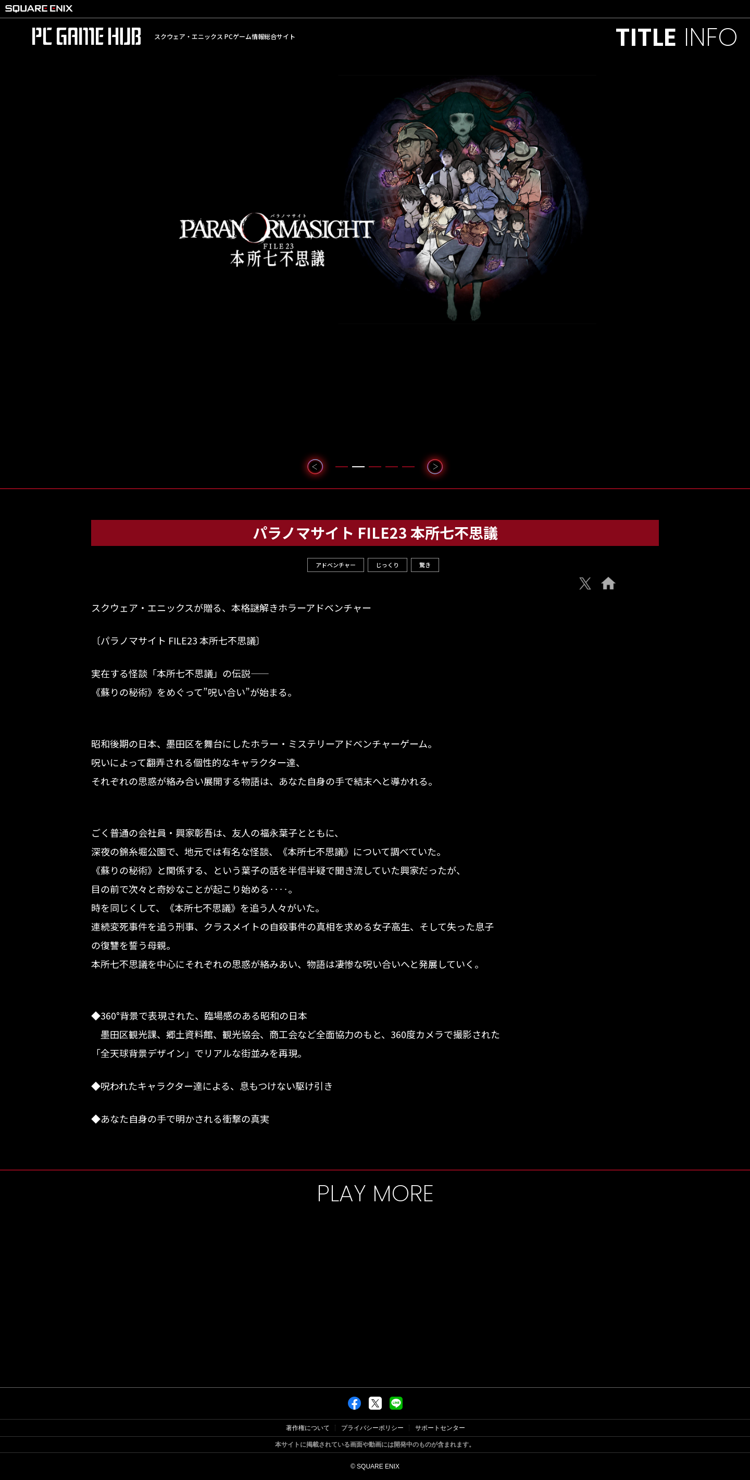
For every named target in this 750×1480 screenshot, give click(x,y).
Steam (596, 632)
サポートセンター (440, 1428)
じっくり (387, 565)
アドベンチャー (336, 565)
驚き (425, 565)
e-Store (596, 609)
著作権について (308, 1428)
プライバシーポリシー (372, 1428)
